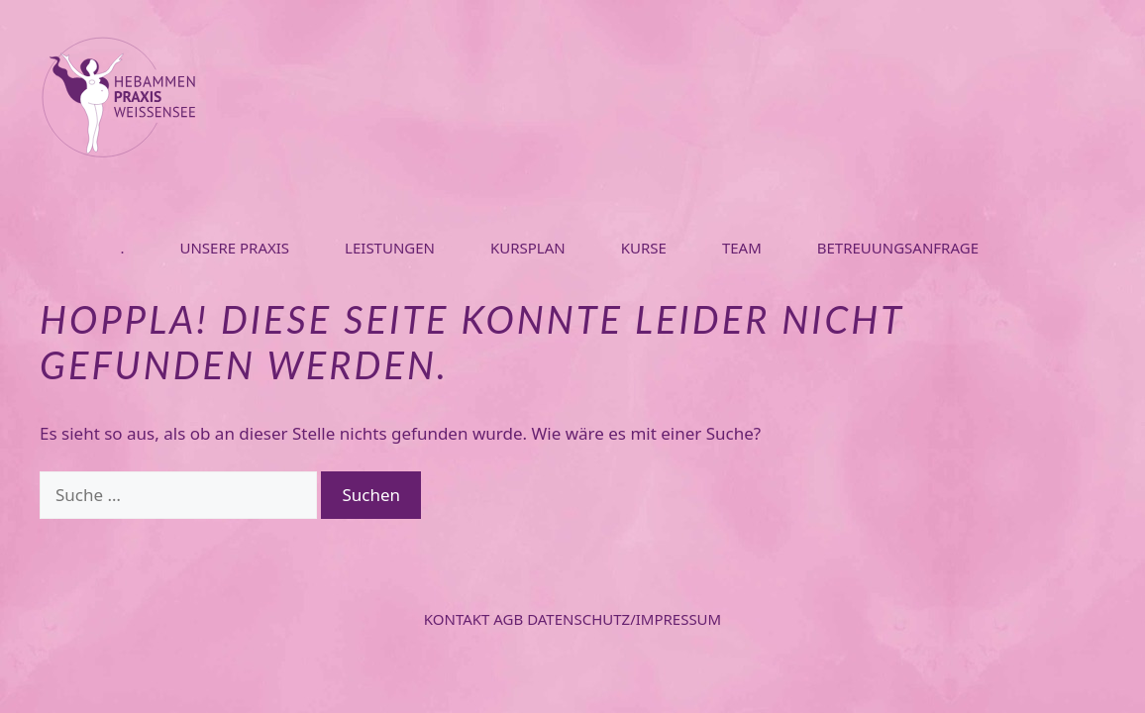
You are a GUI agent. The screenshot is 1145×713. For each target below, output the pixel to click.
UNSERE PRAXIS (234, 247)
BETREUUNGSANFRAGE (898, 247)
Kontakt (459, 619)
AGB (510, 619)
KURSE (644, 247)
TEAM (742, 247)
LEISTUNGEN (390, 247)
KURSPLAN (528, 247)
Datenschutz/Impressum (624, 619)
